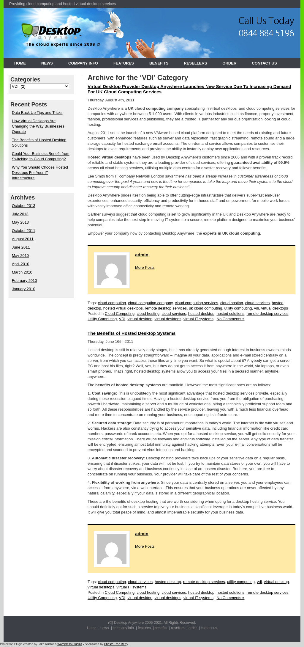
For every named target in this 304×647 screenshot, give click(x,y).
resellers (195, 63)
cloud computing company (150, 303)
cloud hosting (231, 303)
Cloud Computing (119, 313)
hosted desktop (201, 313)
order (229, 63)
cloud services (257, 303)
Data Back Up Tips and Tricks (37, 112)
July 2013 (20, 214)
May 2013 (20, 222)
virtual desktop (139, 319)
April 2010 (20, 264)
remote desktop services (166, 308)
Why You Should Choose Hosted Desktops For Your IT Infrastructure (40, 172)
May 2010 (20, 255)
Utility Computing (102, 319)
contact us (264, 63)
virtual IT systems (198, 319)
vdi (256, 308)
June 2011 (21, 247)
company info (83, 63)
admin (141, 254)
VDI (122, 319)
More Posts (145, 267)
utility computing (238, 308)
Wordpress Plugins (69, 644)
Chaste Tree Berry (116, 644)
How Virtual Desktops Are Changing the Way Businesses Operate (38, 126)
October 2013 (23, 205)
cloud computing (112, 303)
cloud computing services (196, 303)
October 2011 (23, 230)
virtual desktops (274, 308)
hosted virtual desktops (123, 308)
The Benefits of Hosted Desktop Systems (132, 333)
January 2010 (23, 289)
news (47, 63)
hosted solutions (230, 313)
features (123, 63)
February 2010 (24, 280)
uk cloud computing (205, 308)
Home (20, 63)
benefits (158, 63)
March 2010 (22, 272)
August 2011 (23, 239)
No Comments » (231, 319)
